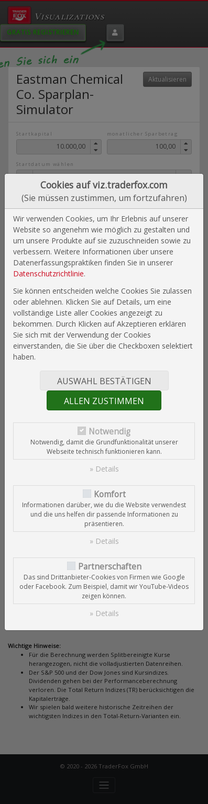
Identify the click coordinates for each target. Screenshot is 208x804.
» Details (104, 469)
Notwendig (109, 431)
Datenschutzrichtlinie (48, 273)
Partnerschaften (109, 566)
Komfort (110, 494)
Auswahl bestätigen (104, 381)
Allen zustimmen (104, 401)
